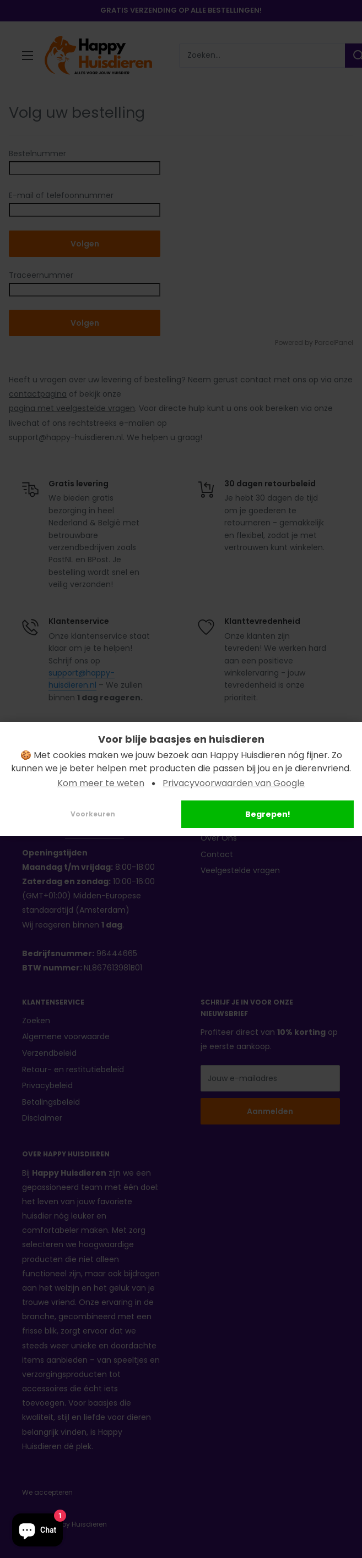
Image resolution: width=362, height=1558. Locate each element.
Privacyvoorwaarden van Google (234, 783)
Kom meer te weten (100, 783)
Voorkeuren (93, 814)
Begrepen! (267, 814)
